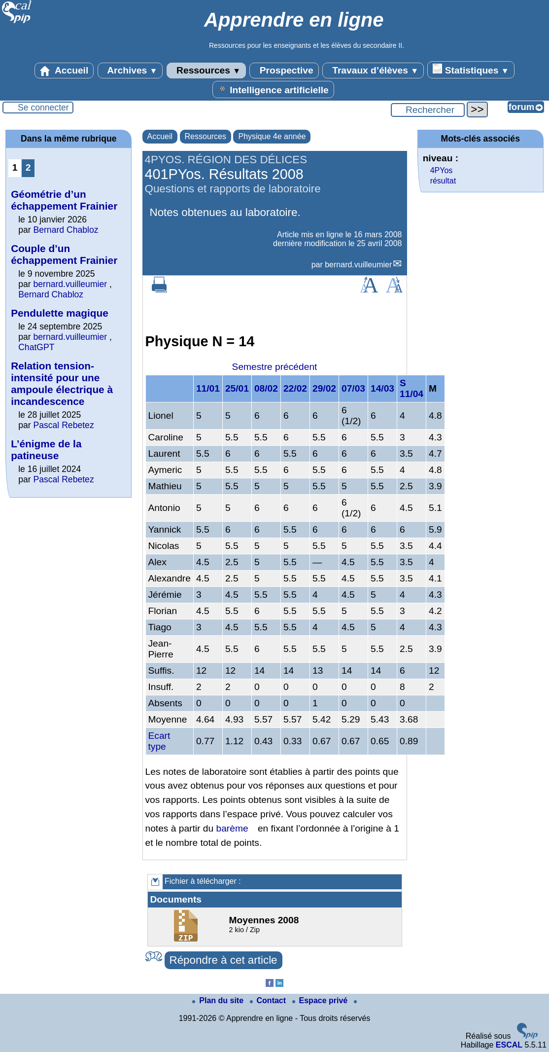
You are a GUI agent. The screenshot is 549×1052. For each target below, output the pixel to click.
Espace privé (321, 1000)
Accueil (64, 70)
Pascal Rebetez (63, 425)
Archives (130, 70)
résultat (443, 181)
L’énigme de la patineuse (46, 449)
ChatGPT (36, 347)
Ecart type (159, 741)
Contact (269, 1000)
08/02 (266, 388)
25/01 (237, 388)
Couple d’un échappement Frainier (64, 254)
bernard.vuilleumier (358, 264)
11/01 (208, 388)
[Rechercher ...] (428, 110)
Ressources (206, 70)
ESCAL (509, 1045)
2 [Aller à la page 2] (28, 167)
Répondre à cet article (223, 960)
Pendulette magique (59, 313)
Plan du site (218, 1000)
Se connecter (43, 107)
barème (232, 828)
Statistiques (471, 69)
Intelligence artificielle (273, 89)
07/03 (353, 388)
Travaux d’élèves (373, 70)
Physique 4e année (272, 136)
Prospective (284, 70)
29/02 (324, 388)
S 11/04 (411, 388)
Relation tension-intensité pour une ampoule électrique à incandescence (62, 383)
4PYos (441, 170)
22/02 (295, 388)
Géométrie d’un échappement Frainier (64, 200)
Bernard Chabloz (65, 230)
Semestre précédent (274, 367)
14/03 (382, 388)
